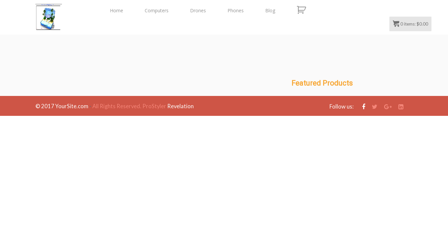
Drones (198, 10)
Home (116, 10)
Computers (157, 10)
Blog (270, 10)
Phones (235, 10)
